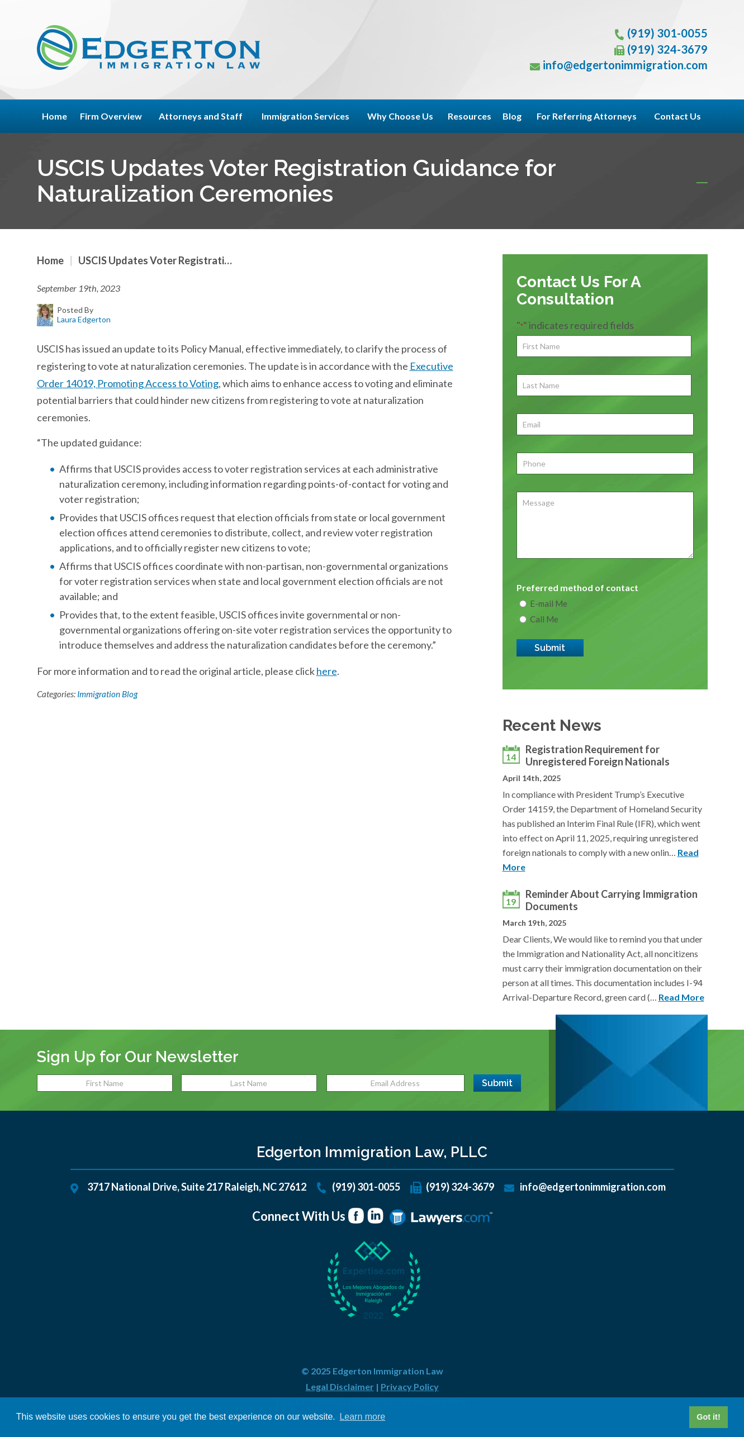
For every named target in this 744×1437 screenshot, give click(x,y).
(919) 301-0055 (667, 33)
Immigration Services (305, 116)
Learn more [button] (362, 1416)
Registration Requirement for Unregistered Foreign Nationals (597, 755)
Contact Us (677, 116)
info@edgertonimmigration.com (625, 65)
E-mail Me (548, 603)
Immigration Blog (107, 694)
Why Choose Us (400, 116)
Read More (681, 997)
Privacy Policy (410, 1386)
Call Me (544, 619)
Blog (512, 116)
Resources (469, 116)
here (326, 671)
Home (54, 116)
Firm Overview (111, 116)
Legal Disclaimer (340, 1386)
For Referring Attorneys (587, 116)
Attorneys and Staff (201, 116)
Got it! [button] (708, 1416)
